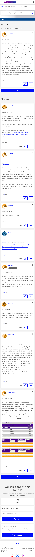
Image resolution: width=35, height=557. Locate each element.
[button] (32, 32)
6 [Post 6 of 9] (4, 292)
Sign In (33, 2)
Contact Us (31, 550)
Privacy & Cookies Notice (7, 548)
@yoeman (6, 164)
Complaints (4, 550)
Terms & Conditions (29, 547)
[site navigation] (2, 2)
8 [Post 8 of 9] (4, 381)
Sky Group (3, 551)
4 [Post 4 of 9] (4, 221)
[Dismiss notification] (33, 6)
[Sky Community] (10, 2)
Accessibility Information (28, 548)
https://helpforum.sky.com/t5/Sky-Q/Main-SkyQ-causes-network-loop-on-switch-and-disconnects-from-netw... (17, 247)
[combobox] (16, 13)
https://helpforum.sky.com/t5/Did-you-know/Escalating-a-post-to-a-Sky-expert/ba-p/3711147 (17, 134)
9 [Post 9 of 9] (4, 466)
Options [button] (3, 25)
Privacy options (4, 547)
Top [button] (18, 543)
